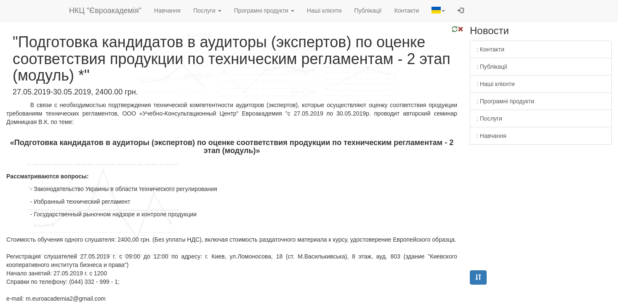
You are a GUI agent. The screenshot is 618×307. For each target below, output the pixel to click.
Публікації (368, 10)
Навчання (167, 10)
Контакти (406, 10)
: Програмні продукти (505, 101)
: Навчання (491, 135)
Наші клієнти (324, 10)
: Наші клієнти (496, 84)
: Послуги (489, 118)
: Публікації (492, 66)
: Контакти (490, 49)
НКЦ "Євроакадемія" (105, 10)
